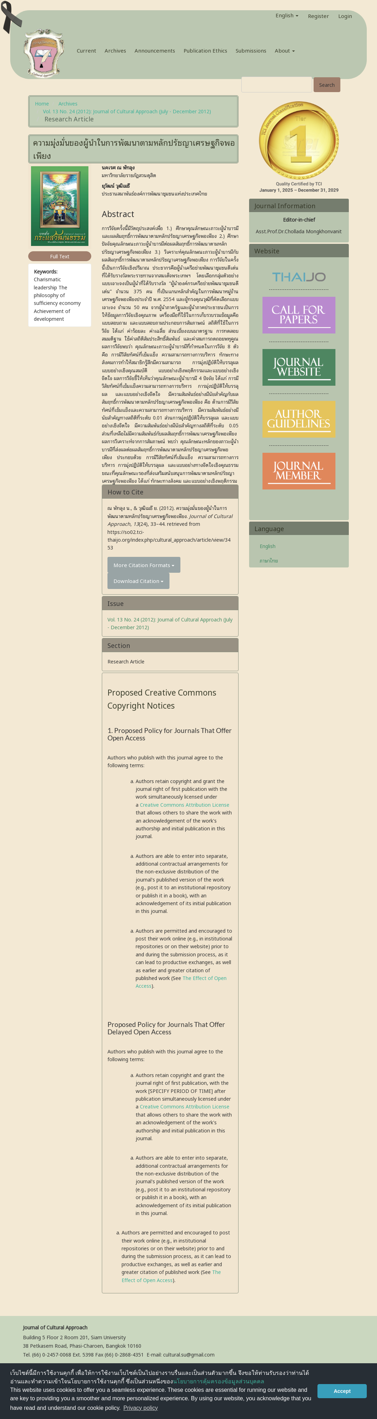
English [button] (287, 15)
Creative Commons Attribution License (184, 804)
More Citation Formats (143, 564)
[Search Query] (276, 84)
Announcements (155, 50)
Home (42, 103)
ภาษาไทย (269, 560)
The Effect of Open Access (171, 1275)
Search (327, 84)
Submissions (251, 50)
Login (345, 14)
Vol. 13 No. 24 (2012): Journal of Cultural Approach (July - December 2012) (127, 111)
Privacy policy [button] (140, 1408)
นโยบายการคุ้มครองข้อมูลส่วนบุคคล (218, 1381)
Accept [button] (342, 1391)
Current (86, 50)
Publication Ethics (205, 50)
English (268, 546)
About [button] (285, 50)
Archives (115, 50)
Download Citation (138, 580)
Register (318, 14)
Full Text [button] (59, 256)
